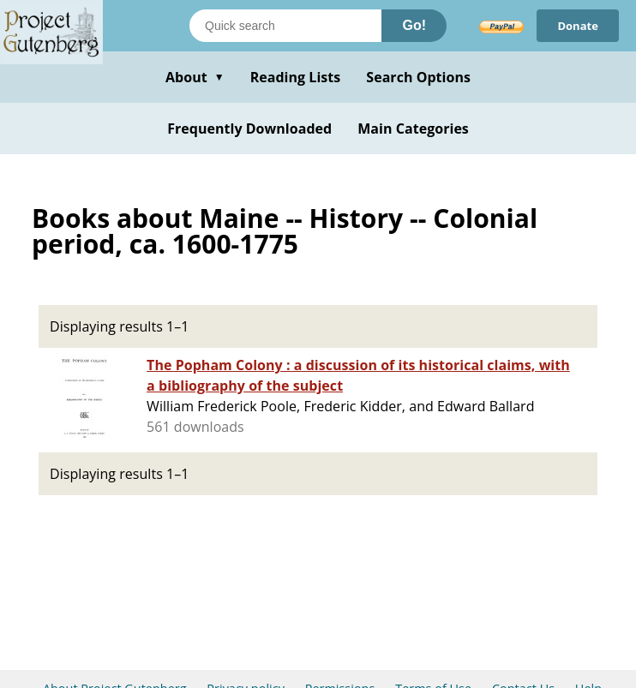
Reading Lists (295, 77)
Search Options (418, 77)
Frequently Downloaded (249, 128)
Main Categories (413, 128)
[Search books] (285, 25)
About (195, 77)
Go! (414, 25)
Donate (577, 25)
